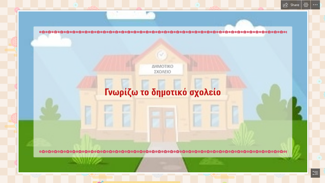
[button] (291, 4)
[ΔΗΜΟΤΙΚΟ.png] (162, 87)
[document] (162, 91)
